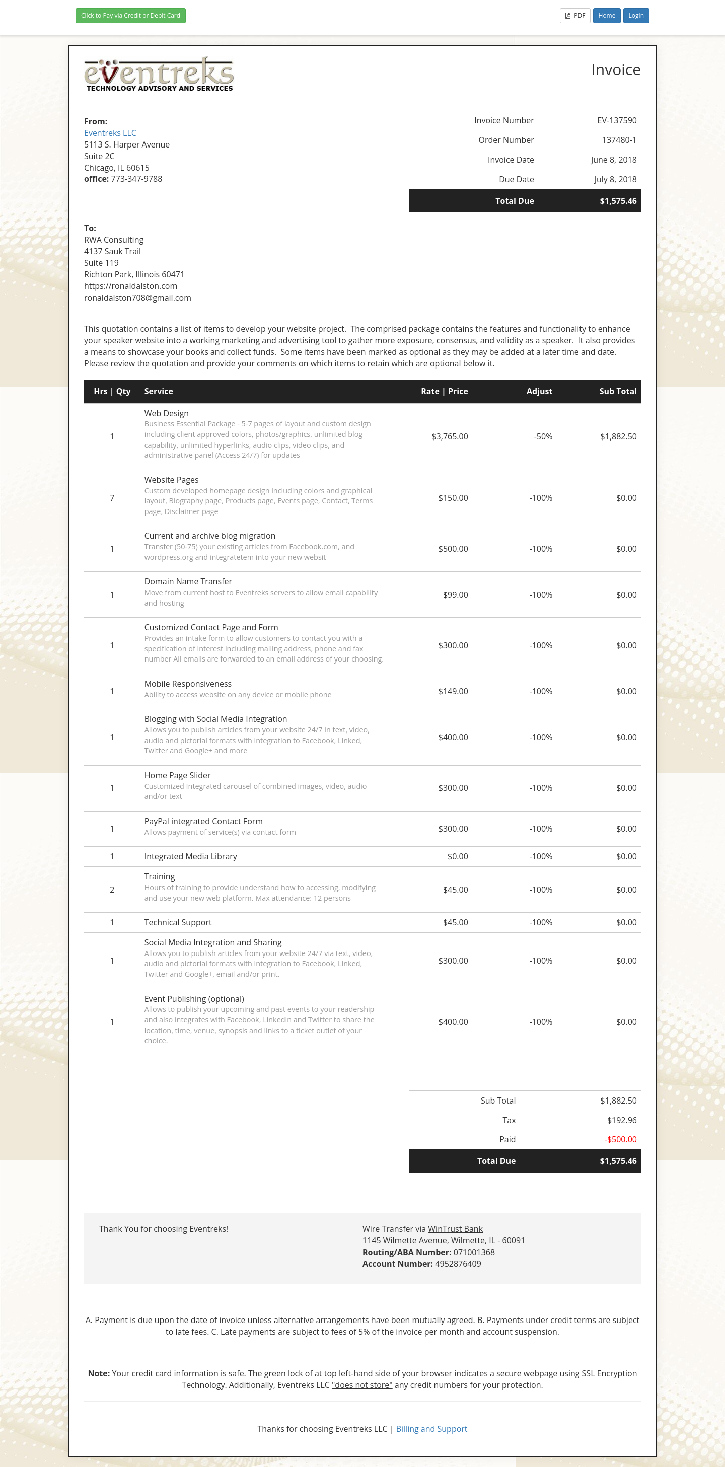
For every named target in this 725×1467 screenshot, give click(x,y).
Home (607, 15)
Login (636, 15)
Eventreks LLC (110, 132)
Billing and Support (432, 1428)
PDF (575, 15)
